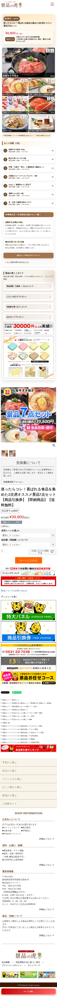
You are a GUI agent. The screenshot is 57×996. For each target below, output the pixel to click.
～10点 (34, 706)
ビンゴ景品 (34, 729)
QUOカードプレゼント (15, 317)
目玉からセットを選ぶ (19, 713)
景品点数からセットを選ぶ (21, 706)
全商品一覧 (6, 723)
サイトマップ (34, 965)
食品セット (15, 700)
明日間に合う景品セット (20, 703)
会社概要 (6, 962)
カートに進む (28, 991)
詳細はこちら (45, 839)
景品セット (6, 700)
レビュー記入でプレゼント (17, 297)
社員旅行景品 (35, 742)
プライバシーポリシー (12, 965)
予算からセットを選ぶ (19, 716)
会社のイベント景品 (37, 732)
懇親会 (33, 739)
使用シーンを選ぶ (10, 530)
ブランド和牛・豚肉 (35, 713)
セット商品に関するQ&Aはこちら (18, 262)
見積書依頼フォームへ (13, 482)
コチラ (29, 895)
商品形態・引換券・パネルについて (20, 286)
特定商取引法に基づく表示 (28, 962)
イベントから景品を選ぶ (20, 726)
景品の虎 (25, 985)
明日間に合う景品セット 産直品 (41, 703)
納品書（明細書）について (15, 540)
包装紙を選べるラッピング (17, 307)
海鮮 (30, 719)
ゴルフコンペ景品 (36, 726)
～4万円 (31, 716)
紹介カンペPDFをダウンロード (28, 255)
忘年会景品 (34, 736)
